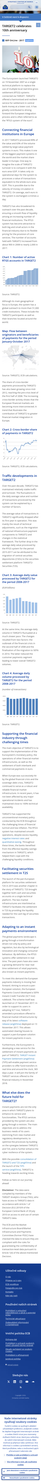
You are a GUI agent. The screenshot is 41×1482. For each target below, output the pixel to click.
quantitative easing (11, 841)
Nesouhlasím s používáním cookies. (22, 1478)
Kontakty (9, 1292)
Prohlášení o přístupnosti (17, 1355)
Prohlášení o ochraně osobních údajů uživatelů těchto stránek (19, 1344)
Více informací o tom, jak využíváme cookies (22, 1463)
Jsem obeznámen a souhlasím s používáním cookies (22, 1471)
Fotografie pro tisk (13, 1288)
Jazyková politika (13, 1359)
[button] (36, 2)
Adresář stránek (12, 1365)
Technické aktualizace (15, 1318)
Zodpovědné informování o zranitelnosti (17, 1323)
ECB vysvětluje (12, 1284)
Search (29, 7)
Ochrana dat (11, 1339)
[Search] (19, 7)
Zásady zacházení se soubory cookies (18, 1350)
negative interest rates (13, 838)
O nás (8, 1276)
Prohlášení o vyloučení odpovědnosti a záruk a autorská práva (20, 1312)
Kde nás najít (11, 1295)
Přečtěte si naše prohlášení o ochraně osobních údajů (22, 1456)
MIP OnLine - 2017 (14, 40)
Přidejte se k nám (13, 1280)
